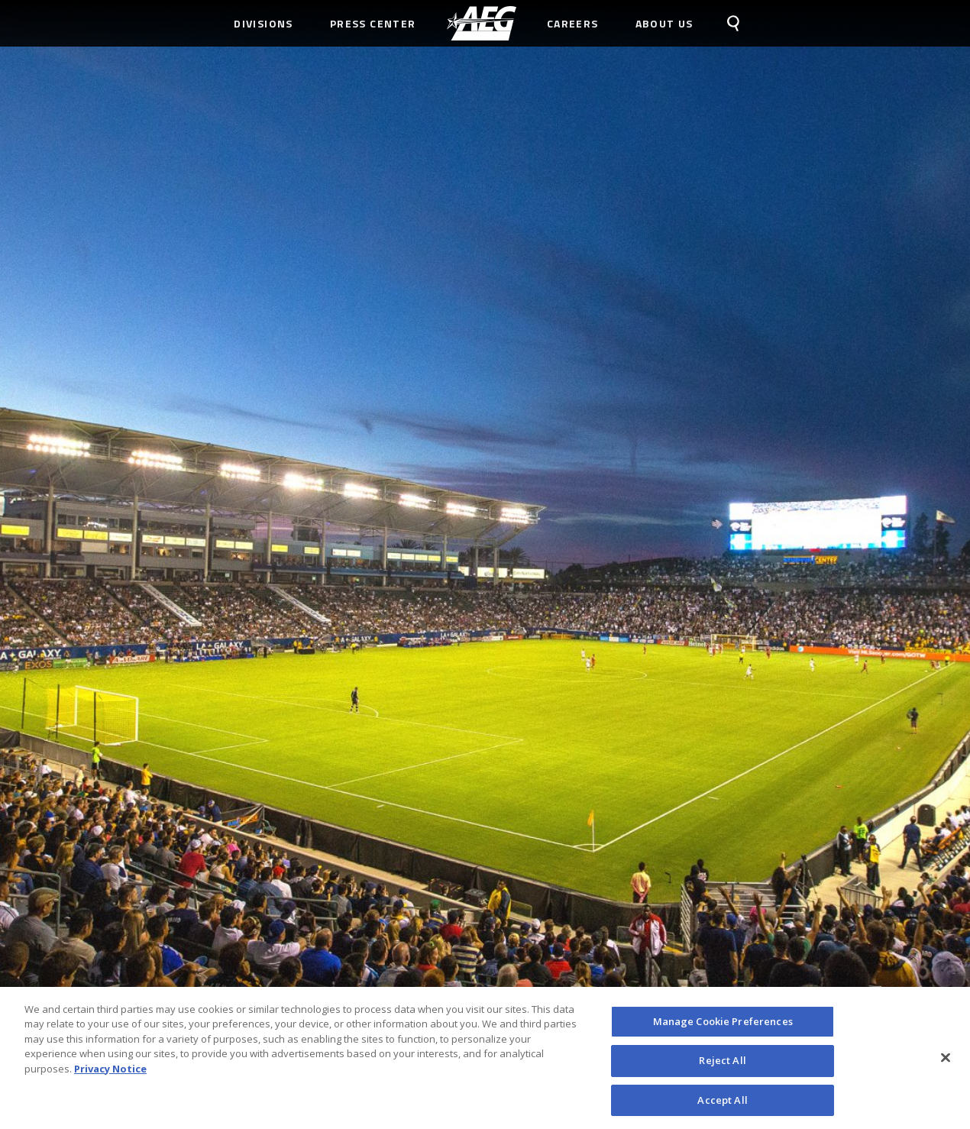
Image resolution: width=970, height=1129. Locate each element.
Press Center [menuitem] (373, 23)
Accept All (722, 1104)
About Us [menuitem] (664, 23)
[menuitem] (482, 23)
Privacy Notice (110, 1072)
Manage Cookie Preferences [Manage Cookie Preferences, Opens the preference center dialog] (723, 1024)
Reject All (722, 1064)
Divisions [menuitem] (263, 23)
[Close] (945, 1061)
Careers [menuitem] (573, 23)
